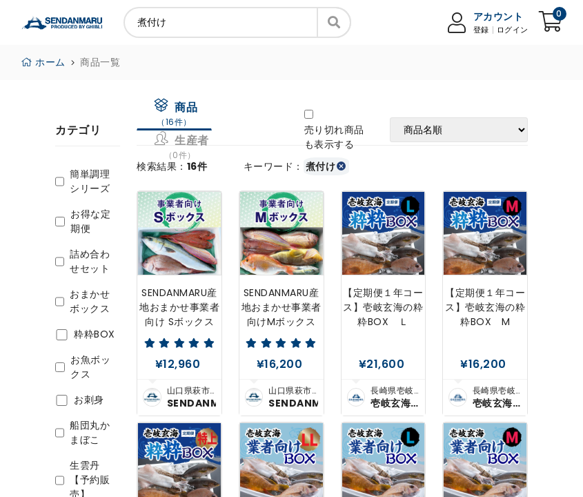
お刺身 (89, 400)
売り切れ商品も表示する (334, 137)
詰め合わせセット (90, 261)
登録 (481, 30)
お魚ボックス (90, 367)
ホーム (43, 62)
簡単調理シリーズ (90, 181)
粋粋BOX (94, 334)
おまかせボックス (90, 301)
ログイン (512, 30)
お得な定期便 (90, 221)
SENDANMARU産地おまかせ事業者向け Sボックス (179, 307)
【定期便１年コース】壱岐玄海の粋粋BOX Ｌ (383, 307)
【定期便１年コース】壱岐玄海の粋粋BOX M (485, 307)
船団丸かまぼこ (90, 432)
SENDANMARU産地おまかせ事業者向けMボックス (281, 307)
